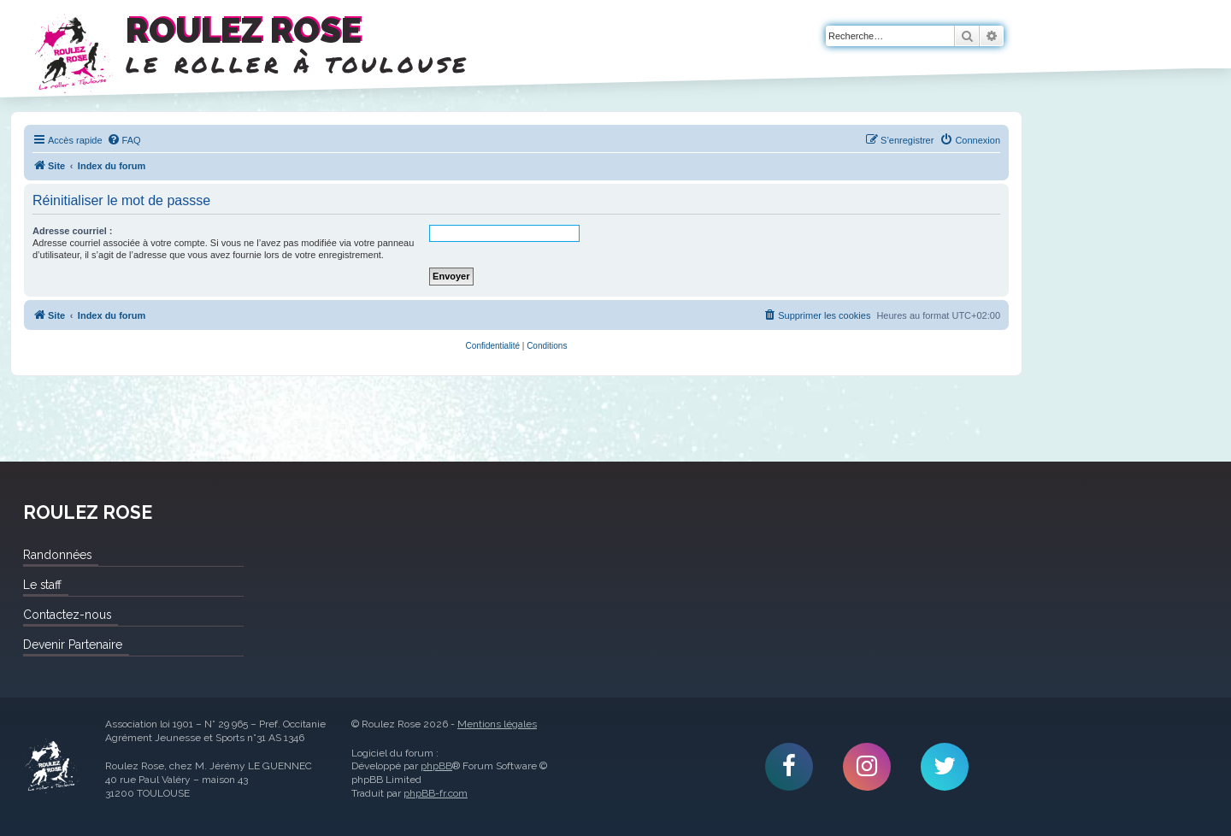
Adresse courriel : (72, 231)
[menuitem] (124, 140)
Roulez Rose (51, 767)
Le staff (42, 585)
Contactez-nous (67, 614)
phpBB (436, 766)
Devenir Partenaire (72, 644)
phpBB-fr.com (435, 793)
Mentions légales (497, 724)
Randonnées (57, 555)
